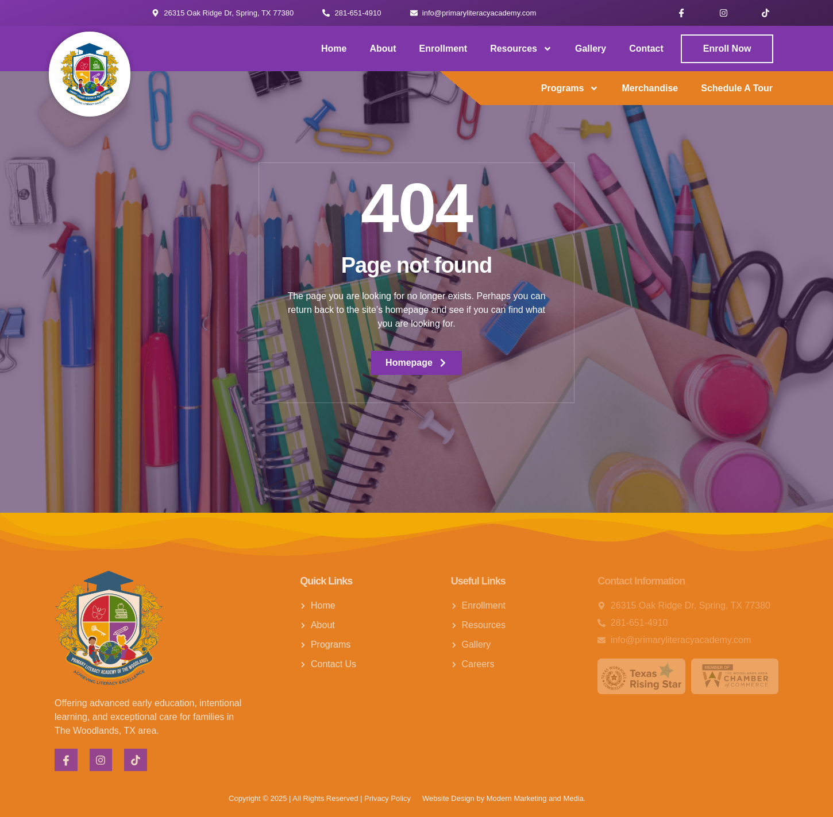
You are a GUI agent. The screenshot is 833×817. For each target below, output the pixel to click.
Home (333, 48)
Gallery (590, 48)
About (382, 48)
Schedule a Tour (737, 88)
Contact (646, 48)
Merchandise (650, 88)
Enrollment (443, 48)
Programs (570, 88)
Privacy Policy (387, 798)
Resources (521, 48)
